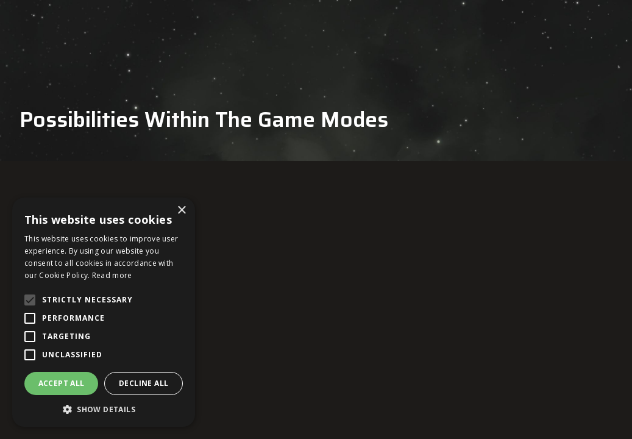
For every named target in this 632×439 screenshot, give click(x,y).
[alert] (103, 312)
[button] (103, 409)
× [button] (181, 210)
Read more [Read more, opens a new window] (112, 275)
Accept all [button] (61, 383)
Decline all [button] (143, 383)
